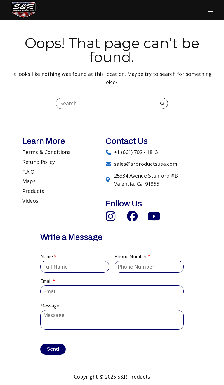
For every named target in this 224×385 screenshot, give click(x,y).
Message (49, 306)
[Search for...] (106, 103)
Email (47, 281)
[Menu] (210, 9)
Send (53, 349)
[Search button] (162, 103)
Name (48, 257)
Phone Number (133, 257)
